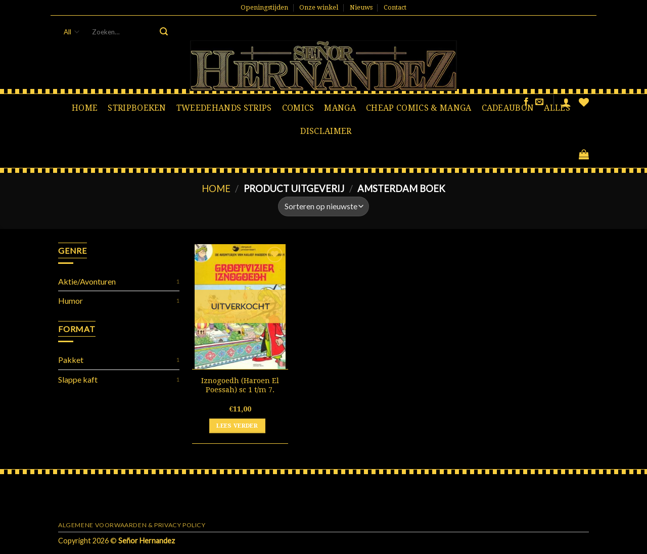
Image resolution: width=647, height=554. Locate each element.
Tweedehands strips (224, 108)
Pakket (70, 359)
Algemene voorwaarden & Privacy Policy (132, 525)
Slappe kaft (78, 379)
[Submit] (163, 31)
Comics (298, 108)
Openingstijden (264, 7)
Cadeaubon (508, 108)
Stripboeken (137, 108)
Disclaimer (325, 131)
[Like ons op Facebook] (526, 102)
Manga (340, 108)
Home (85, 108)
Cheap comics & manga (418, 108)
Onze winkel (318, 7)
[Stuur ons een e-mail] (539, 102)
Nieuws (361, 7)
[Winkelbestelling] (323, 206)
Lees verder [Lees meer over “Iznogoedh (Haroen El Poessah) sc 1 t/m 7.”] (237, 425)
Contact (395, 7)
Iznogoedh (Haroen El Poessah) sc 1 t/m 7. (240, 385)
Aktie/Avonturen (87, 281)
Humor (70, 300)
